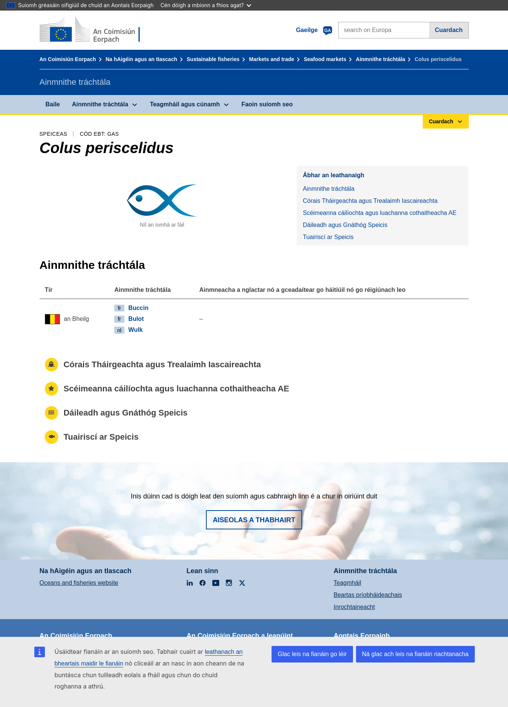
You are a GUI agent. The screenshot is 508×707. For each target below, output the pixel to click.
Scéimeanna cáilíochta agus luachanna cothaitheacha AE (379, 213)
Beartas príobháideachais (368, 595)
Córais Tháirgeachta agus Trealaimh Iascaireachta (370, 201)
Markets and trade (271, 59)
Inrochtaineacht (354, 607)
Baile (53, 104)
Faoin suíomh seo (267, 104)
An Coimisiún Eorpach (68, 59)
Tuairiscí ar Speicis (328, 237)
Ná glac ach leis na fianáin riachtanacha (415, 654)
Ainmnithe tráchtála (380, 59)
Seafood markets (325, 59)
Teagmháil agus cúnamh (185, 104)
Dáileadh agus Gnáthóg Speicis (345, 225)
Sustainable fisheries (213, 59)
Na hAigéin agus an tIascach (141, 59)
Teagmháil (347, 583)
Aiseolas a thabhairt (254, 520)
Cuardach (449, 30)
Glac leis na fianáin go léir (312, 654)
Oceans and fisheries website (79, 583)
